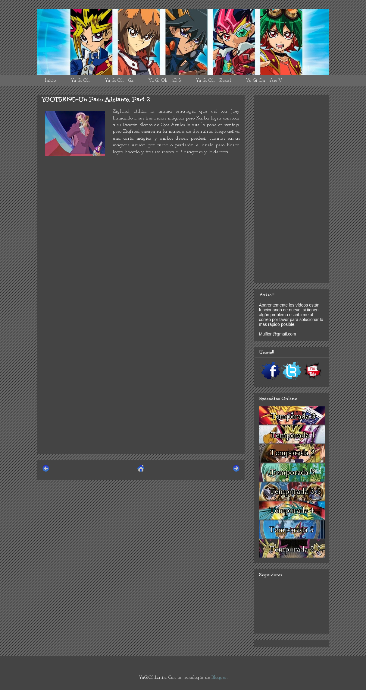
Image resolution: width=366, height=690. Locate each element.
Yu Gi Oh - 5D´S (164, 80)
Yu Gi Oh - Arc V (264, 80)
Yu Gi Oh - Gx (119, 80)
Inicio (50, 80)
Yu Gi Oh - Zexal (213, 80)
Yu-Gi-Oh (80, 80)
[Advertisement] (141, 407)
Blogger (219, 677)
